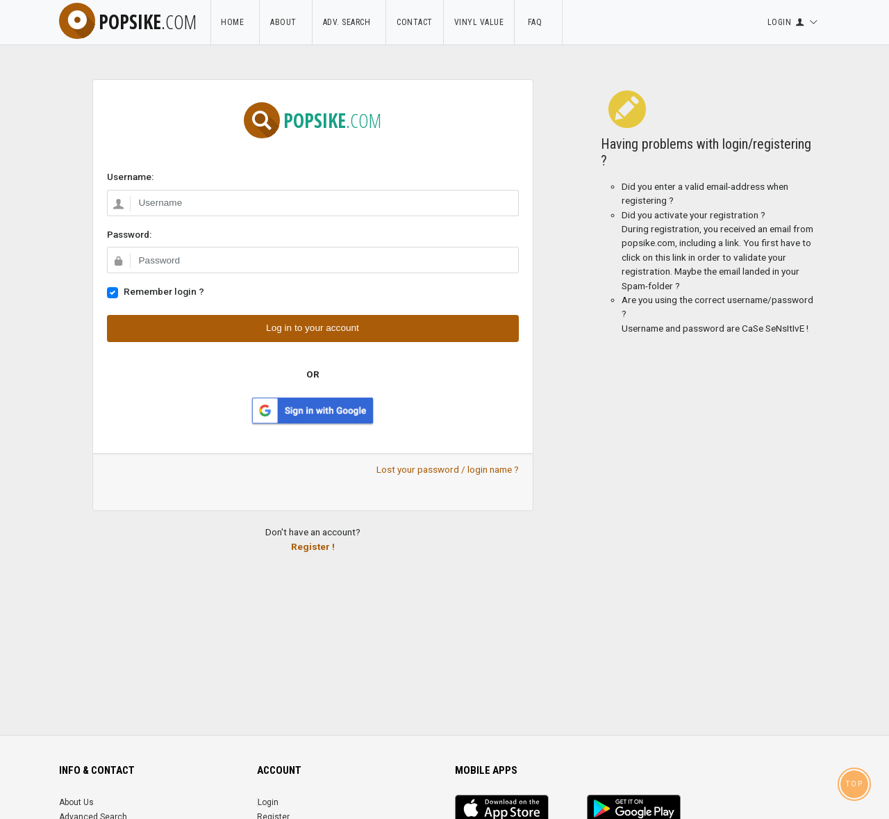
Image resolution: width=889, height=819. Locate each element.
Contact (415, 22)
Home (235, 22)
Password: (129, 234)
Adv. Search (349, 22)
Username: (130, 176)
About (285, 22)
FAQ (538, 22)
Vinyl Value (479, 22)
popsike (128, 21)
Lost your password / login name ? (447, 469)
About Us (76, 802)
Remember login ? (164, 291)
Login (268, 802)
